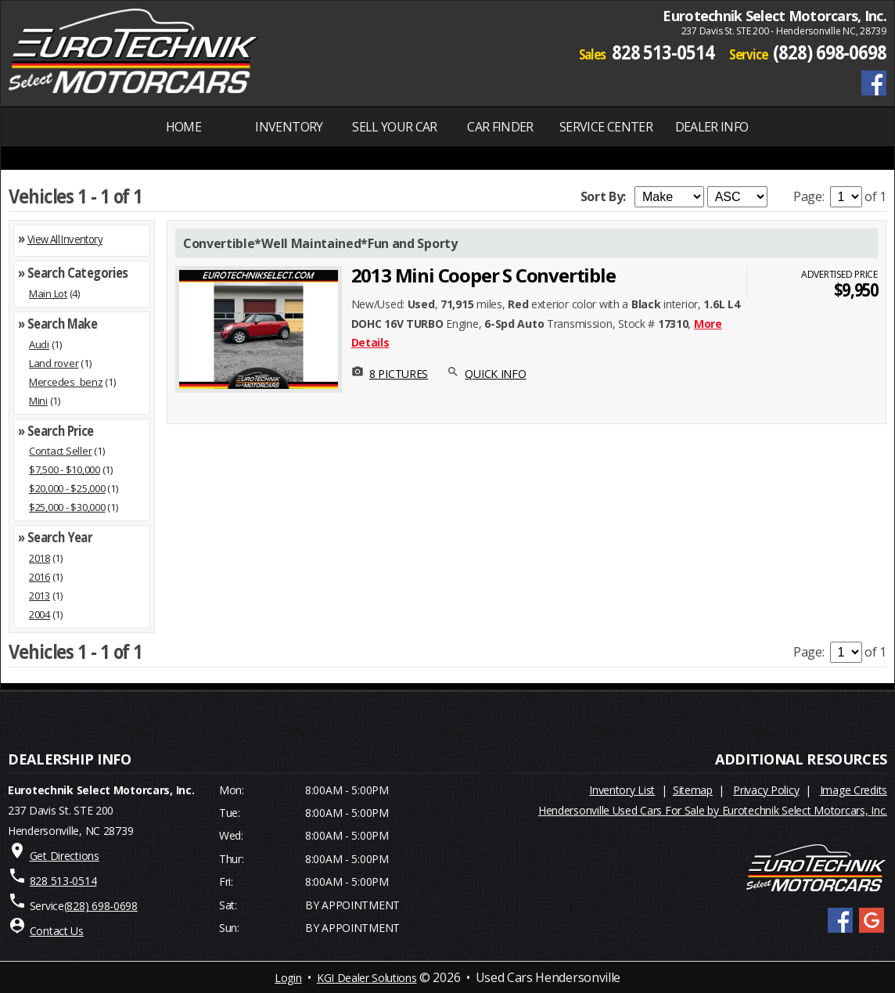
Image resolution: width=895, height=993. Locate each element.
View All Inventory (64, 239)
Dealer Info (712, 126)
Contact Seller (60, 451)
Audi (39, 344)
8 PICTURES (398, 373)
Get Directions (64, 855)
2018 (39, 558)
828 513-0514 (663, 52)
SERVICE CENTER (605, 126)
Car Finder (500, 126)
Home (183, 126)
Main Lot (48, 293)
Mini (38, 401)
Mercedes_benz (66, 382)
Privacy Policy (766, 790)
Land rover (53, 363)
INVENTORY (288, 126)
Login (288, 977)
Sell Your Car (394, 126)
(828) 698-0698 (829, 52)
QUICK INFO (495, 373)
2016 (39, 577)
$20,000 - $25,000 (67, 488)
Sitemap (693, 790)
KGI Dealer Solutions (367, 977)
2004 (39, 614)
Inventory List (622, 790)
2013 (39, 595)
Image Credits (853, 790)
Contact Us (57, 930)
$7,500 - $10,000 (64, 469)
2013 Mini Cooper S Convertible (483, 275)
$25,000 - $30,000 (67, 507)
